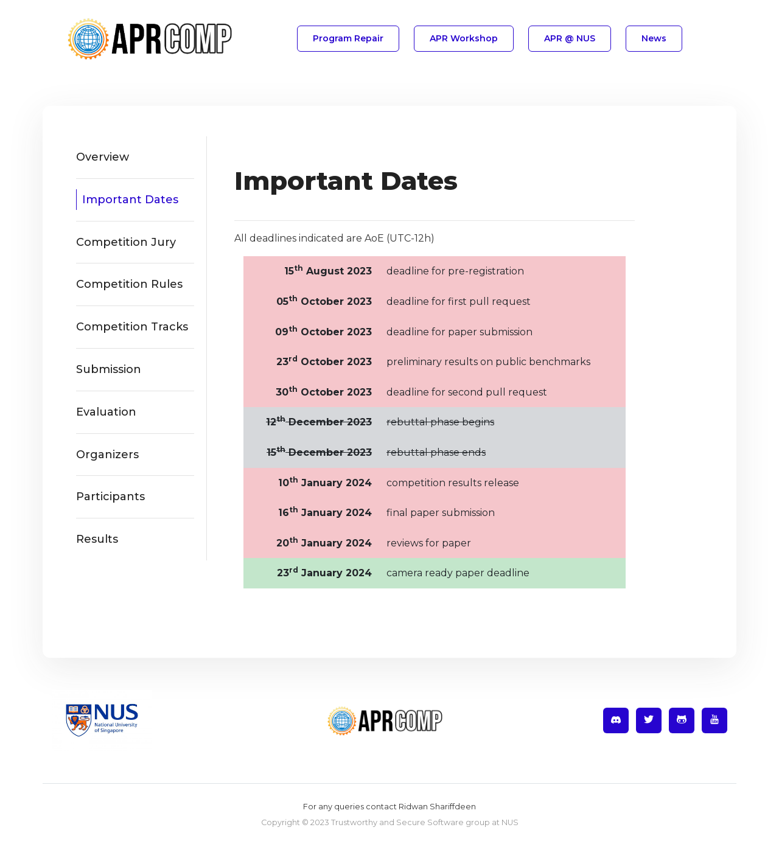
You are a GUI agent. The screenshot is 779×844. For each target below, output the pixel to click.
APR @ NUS (569, 38)
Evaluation (106, 412)
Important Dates (130, 199)
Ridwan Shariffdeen (437, 806)
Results (97, 539)
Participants (110, 496)
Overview (102, 157)
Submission (108, 369)
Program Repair (348, 38)
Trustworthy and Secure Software (397, 822)
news (653, 38)
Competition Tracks (132, 326)
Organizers (107, 454)
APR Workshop (464, 38)
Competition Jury (126, 242)
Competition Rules (129, 284)
